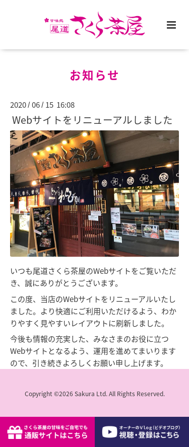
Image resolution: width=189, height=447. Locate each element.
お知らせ (95, 74)
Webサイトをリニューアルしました (92, 119)
